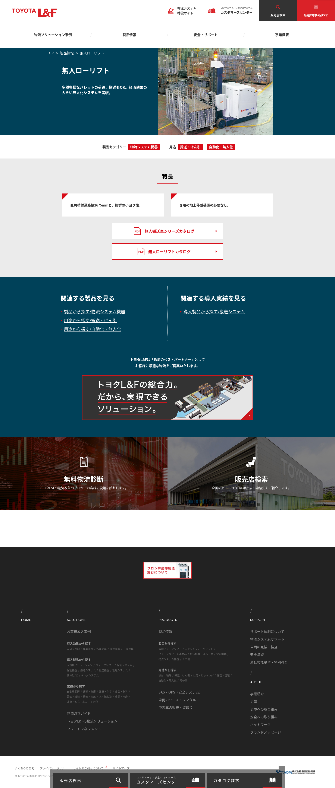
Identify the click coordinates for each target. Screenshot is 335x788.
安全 (69, 649)
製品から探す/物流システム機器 (94, 311)
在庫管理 (128, 649)
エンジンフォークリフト (199, 649)
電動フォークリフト (170, 649)
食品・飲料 (121, 691)
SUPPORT (258, 619)
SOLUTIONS (76, 619)
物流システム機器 (169, 659)
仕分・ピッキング (203, 675)
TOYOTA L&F (34, 13)
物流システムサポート (267, 639)
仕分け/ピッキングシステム (83, 675)
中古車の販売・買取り (176, 707)
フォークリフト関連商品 (173, 654)
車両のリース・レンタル (177, 699)
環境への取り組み (264, 709)
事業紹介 (257, 693)
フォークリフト (105, 665)
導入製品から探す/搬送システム (214, 311)
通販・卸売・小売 (77, 702)
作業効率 (101, 649)
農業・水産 (121, 696)
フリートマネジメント (84, 728)
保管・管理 (223, 675)
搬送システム (88, 670)
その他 (94, 702)
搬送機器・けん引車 (201, 654)
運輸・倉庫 (89, 691)
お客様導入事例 (79, 631)
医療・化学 (105, 691)
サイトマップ (121, 768)
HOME (26, 619)
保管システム (124, 665)
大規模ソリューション (80, 665)
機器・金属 (89, 696)
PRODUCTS (168, 619)
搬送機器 (104, 670)
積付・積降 (165, 675)
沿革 (253, 701)
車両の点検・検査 (264, 646)
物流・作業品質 (84, 649)
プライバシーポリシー (54, 768)
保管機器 (72, 670)
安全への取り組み (264, 716)
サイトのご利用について (88, 768)
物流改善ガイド (79, 713)
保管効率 (115, 649)
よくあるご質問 (24, 768)
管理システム (120, 670)
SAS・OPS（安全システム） (181, 692)
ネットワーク (260, 724)
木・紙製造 (105, 696)
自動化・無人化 (167, 680)
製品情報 (165, 631)
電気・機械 (73, 696)
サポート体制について (267, 631)
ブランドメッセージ (265, 732)
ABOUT (256, 682)
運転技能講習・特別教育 (269, 662)
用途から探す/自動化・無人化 (92, 329)
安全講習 (257, 654)
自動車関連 (73, 691)
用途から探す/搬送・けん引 (90, 320)
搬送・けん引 (182, 675)
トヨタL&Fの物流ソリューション (92, 721)
